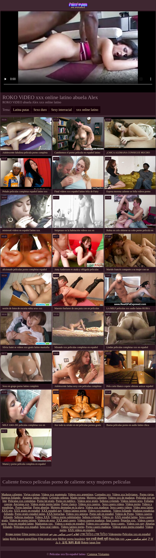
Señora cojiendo (91, 517)
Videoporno (115, 534)
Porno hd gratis (45, 500)
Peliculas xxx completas (22, 500)
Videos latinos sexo (131, 500)
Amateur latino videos (35, 497)
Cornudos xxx (103, 494)
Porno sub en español (101, 513)
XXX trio (7, 510)
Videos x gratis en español (69, 523)
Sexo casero (118, 523)
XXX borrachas (55, 513)
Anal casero (112, 520)
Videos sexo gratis (87, 500)
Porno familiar (23, 507)
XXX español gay (51, 510)
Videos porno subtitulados (66, 517)
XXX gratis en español (27, 510)
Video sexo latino (143, 507)
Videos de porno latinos (22, 520)
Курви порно (13, 534)
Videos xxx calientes (97, 523)
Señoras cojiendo (109, 500)
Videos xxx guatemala (53, 494)
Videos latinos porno (75, 510)
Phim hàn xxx (117, 538)
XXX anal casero (66, 520)
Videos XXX (42, 517)
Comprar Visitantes (98, 554)
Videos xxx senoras (77, 513)
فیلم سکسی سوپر (136, 538)
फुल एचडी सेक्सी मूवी (97, 538)
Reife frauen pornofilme (23, 538)
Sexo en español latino (21, 523)
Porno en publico (66, 500)
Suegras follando (11, 497)
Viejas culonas (31, 494)
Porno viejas (147, 494)
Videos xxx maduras (97, 507)
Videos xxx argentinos (80, 494)
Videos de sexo (46, 520)
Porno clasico (69, 504)
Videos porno (133, 504)
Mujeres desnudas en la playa (67, 507)
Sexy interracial (61, 109)
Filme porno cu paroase (35, 534)
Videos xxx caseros (89, 504)
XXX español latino (126, 517)
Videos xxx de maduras (121, 497)
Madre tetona (77, 497)
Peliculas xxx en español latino (78, 5)
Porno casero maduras (98, 526)
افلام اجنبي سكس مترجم (64, 534)
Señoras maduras (24, 517)
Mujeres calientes (97, 497)
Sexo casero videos (113, 504)
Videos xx (107, 517)
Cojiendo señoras (59, 497)
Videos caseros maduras (90, 520)
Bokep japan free (91, 542)
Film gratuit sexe (47, 538)
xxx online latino (87, 109)
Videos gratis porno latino (45, 504)
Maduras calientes (11, 494)
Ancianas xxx (21, 504)
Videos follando (122, 510)
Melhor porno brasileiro (71, 538)
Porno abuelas (41, 507)
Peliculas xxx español (26, 526)
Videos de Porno (124, 513)
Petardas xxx (128, 520)
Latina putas (21, 109)
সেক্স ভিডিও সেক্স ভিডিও (94, 534)
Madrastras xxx (44, 523)
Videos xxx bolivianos (125, 494)
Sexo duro (40, 109)
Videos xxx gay (135, 523)
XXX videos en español (82, 530)
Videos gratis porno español (128, 526)
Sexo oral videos (50, 526)
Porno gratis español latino (30, 513)
